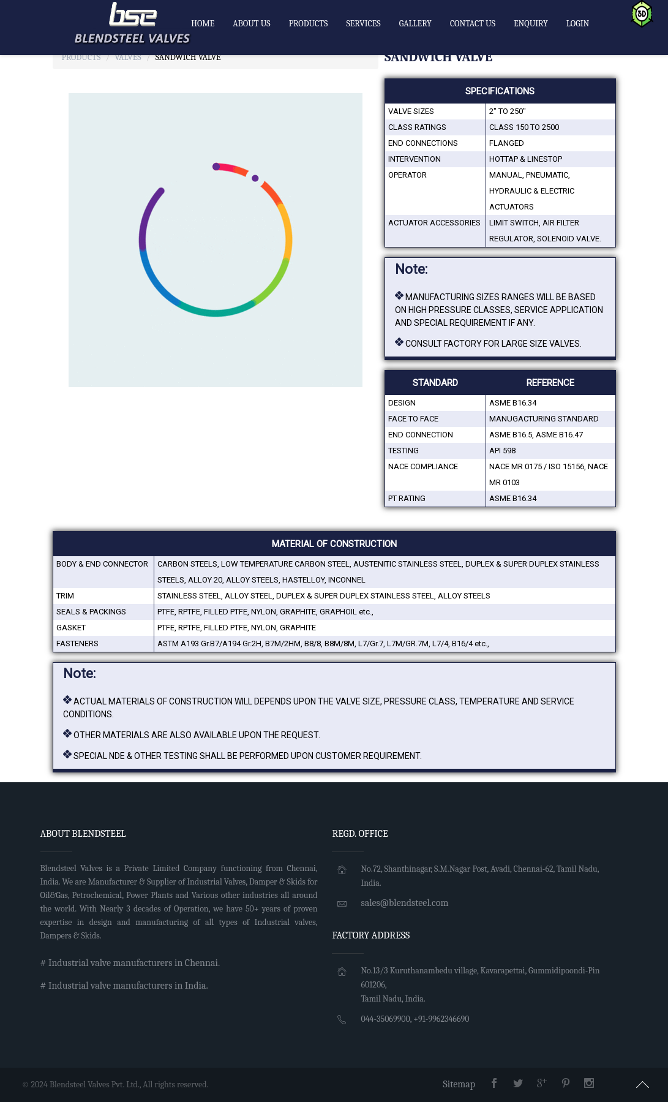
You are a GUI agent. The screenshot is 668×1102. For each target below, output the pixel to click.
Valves (127, 57)
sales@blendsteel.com (404, 902)
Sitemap (459, 1084)
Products (81, 57)
